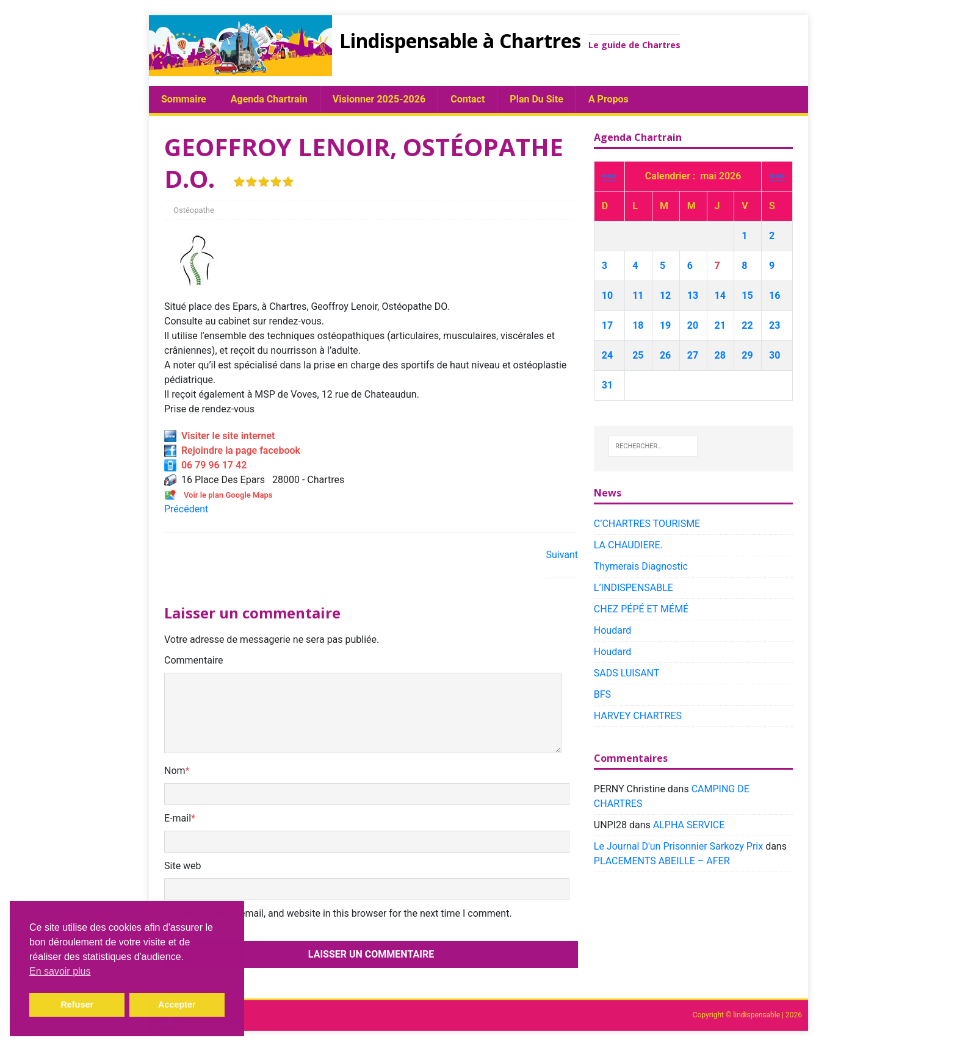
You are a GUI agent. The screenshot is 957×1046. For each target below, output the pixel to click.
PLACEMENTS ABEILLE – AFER (662, 861)
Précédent (186, 509)
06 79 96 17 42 (205, 465)
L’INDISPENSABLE (633, 587)
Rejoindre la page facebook (232, 450)
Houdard (612, 630)
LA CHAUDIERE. (628, 545)
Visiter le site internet (219, 436)
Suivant (562, 555)
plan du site (536, 99)
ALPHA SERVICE (688, 825)
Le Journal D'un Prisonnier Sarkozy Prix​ (678, 846)
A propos (608, 99)
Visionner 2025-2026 (379, 99)
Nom (175, 770)
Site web (182, 866)
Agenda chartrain (269, 99)
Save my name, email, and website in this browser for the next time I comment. (342, 913)
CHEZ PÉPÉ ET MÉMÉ (641, 609)
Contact (467, 99)
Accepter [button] (177, 1004)
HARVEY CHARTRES (638, 716)
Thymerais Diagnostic (641, 566)
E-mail (177, 818)
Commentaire (193, 660)
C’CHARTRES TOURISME (647, 523)
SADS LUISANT (627, 673)
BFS (602, 694)
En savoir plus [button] (60, 971)
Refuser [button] (76, 1004)
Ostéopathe (193, 210)
